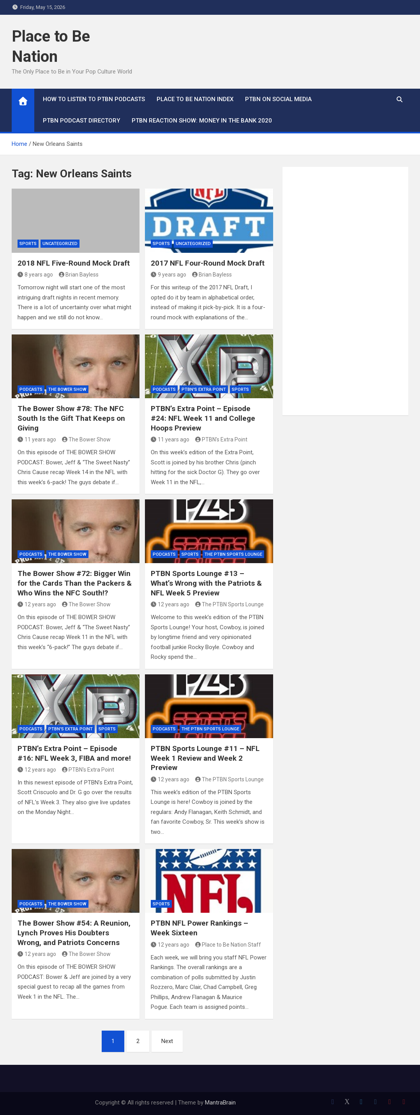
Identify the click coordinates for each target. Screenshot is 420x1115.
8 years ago (35, 274)
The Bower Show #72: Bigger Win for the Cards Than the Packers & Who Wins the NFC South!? (75, 583)
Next (167, 1041)
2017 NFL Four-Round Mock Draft (208, 263)
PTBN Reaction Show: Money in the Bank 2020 (202, 120)
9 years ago (168, 274)
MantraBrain (220, 1102)
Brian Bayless (79, 274)
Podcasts (30, 389)
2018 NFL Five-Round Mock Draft (74, 263)
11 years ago (37, 439)
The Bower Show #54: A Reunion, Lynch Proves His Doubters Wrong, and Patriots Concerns (74, 933)
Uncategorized (60, 243)
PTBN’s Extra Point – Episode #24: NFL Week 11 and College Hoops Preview (203, 418)
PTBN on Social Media (278, 99)
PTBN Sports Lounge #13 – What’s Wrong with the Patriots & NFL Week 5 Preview (206, 583)
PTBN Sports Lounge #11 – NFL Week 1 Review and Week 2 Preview (205, 758)
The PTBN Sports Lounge (233, 554)
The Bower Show (67, 389)
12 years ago (37, 604)
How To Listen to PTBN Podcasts (94, 99)
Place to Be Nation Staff (228, 945)
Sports (28, 243)
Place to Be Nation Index (195, 99)
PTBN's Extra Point (204, 389)
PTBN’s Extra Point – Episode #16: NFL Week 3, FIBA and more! (74, 753)
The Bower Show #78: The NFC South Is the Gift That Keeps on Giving (71, 418)
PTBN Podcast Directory (81, 120)
